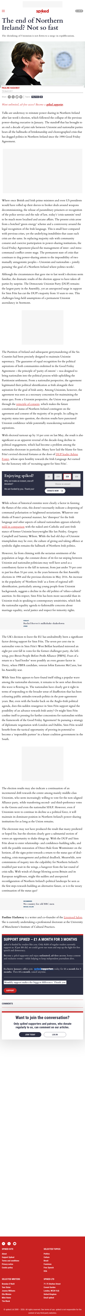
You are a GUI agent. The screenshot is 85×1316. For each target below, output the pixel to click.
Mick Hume (6, 1298)
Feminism (47, 1264)
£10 (58, 476)
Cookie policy (7, 1267)
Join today (30, 1034)
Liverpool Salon (73, 917)
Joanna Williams (8, 1291)
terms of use (50, 1309)
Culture (47, 1257)
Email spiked (49, 1298)
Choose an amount (62, 484)
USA (45, 1271)
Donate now (53, 491)
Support (10, 990)
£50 (76, 476)
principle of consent (27, 404)
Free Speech (49, 1267)
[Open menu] (3, 11)
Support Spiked (8, 1257)
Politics (35, 97)
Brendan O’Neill (8, 1284)
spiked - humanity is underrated (42, 11)
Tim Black (6, 1301)
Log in (79, 11)
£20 (67, 476)
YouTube (14, 1243)
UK (41, 97)
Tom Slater (6, 1287)
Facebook (3, 1243)
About (4, 1254)
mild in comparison (13, 527)
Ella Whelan (6, 1294)
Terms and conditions (10, 1261)
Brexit (46, 1261)
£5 (49, 476)
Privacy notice (7, 1264)
